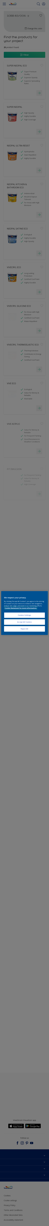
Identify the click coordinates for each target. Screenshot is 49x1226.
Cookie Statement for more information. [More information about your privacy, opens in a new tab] (21, 608)
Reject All (24, 629)
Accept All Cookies (24, 622)
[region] (24, 613)
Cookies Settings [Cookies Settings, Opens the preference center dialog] (24, 615)
